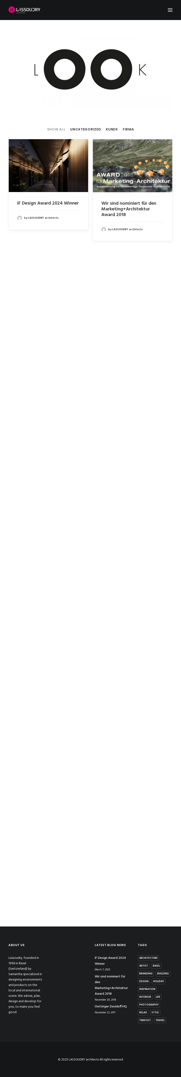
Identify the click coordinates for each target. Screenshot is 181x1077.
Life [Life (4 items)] (158, 997)
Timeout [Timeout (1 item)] (145, 1020)
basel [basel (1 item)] (156, 966)
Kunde (112, 129)
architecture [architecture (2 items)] (148, 958)
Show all (56, 129)
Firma (128, 129)
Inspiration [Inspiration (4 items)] (147, 989)
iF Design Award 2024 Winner (48, 203)
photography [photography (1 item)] (149, 1005)
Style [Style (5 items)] (155, 1012)
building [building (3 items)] (163, 974)
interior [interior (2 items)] (145, 997)
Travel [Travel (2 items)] (160, 1020)
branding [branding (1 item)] (145, 974)
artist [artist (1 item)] (143, 966)
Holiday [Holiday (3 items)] (158, 981)
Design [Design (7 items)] (143, 981)
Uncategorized (85, 129)
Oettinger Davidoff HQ (111, 1006)
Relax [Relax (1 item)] (143, 1012)
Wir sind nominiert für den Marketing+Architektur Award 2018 (128, 213)
